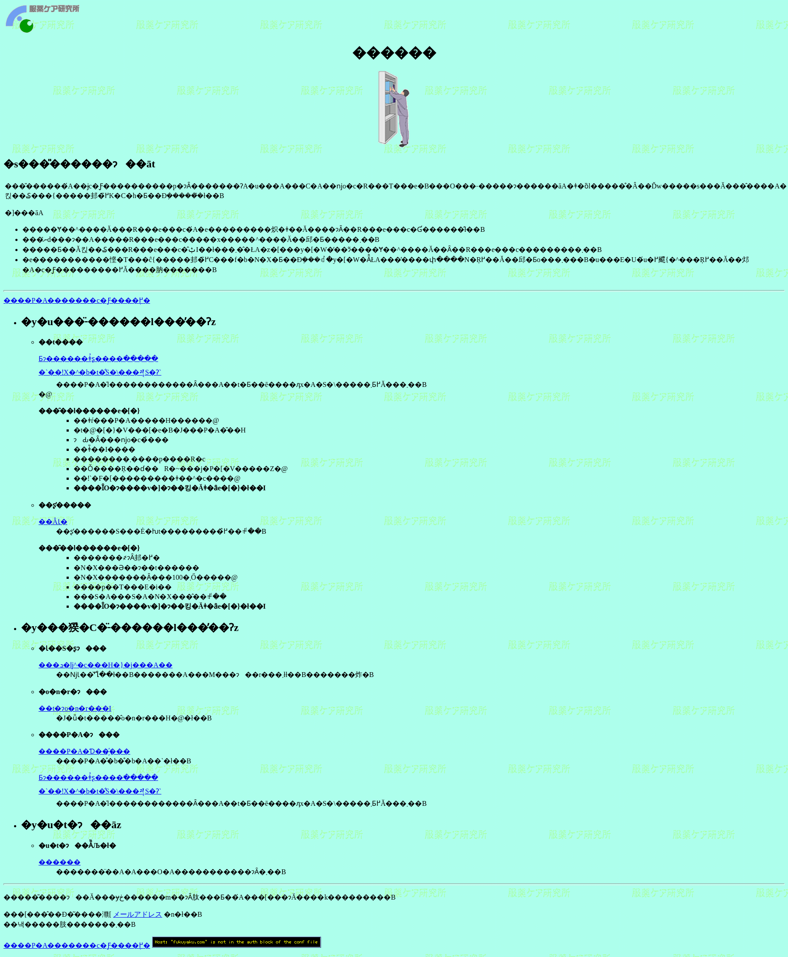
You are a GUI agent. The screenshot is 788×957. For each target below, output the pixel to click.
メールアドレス (137, 914)
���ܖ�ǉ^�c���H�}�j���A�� (106, 665)
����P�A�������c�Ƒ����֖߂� (77, 300)
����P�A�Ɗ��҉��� (84, 751)
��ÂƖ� (53, 521)
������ (60, 862)
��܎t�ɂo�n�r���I (75, 708)
